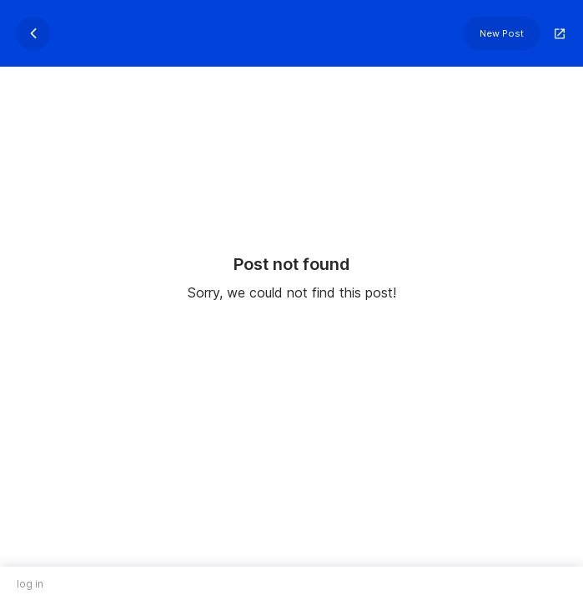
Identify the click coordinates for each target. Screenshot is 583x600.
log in (30, 584)
